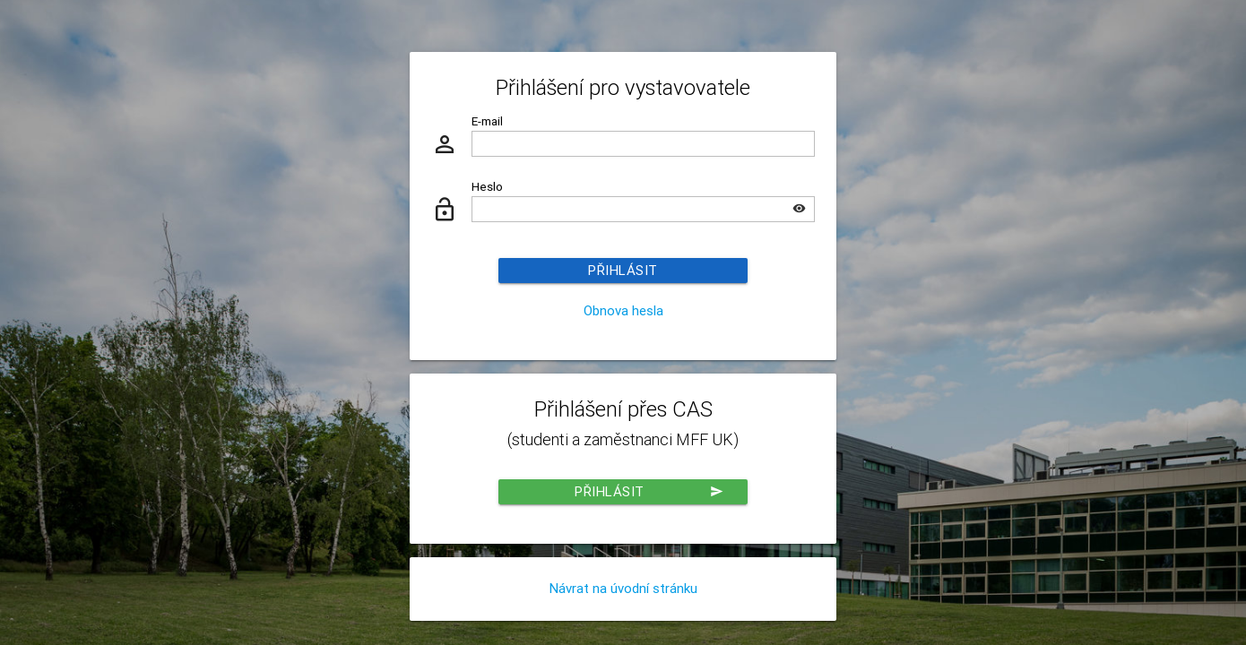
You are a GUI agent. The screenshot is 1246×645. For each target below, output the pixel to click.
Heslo (487, 186)
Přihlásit (623, 270)
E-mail (487, 121)
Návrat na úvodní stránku (623, 588)
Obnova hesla (623, 310)
